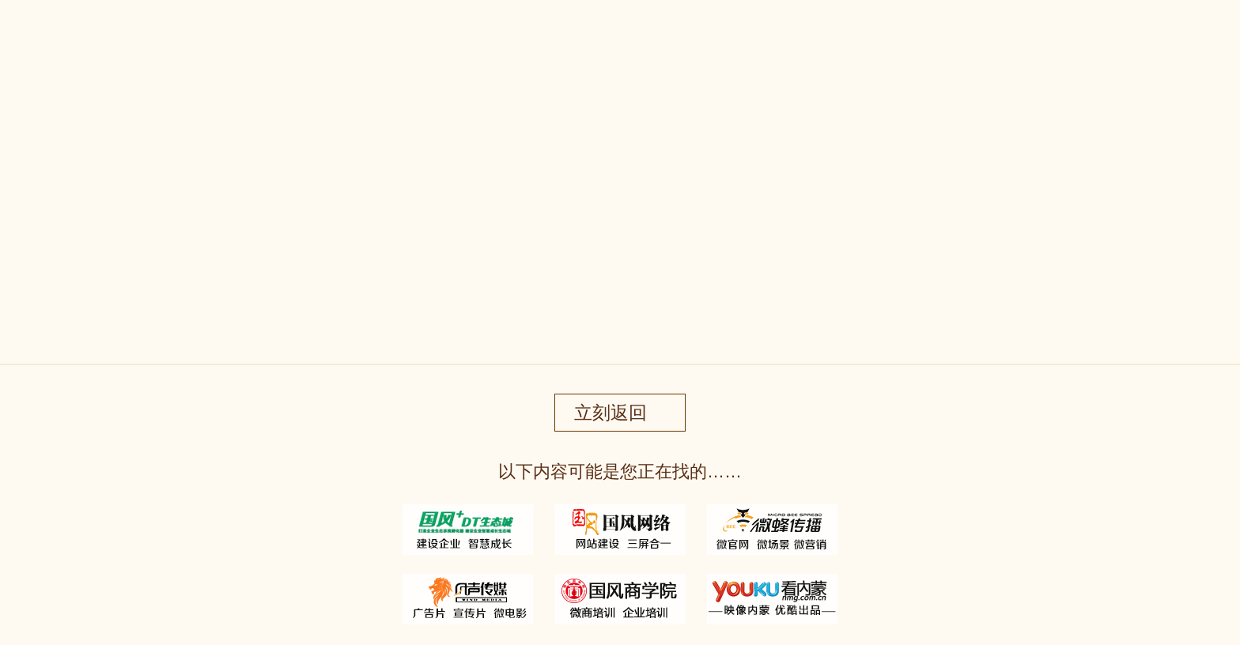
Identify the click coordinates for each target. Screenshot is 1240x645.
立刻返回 (610, 412)
